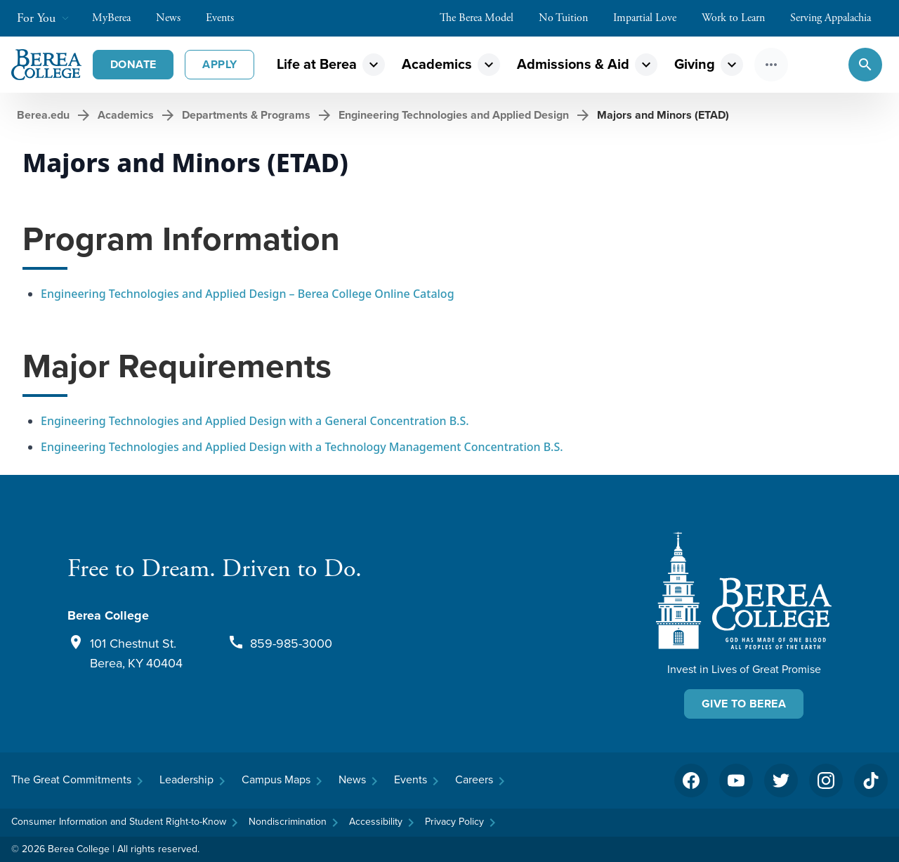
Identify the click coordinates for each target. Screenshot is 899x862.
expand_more (373, 64)
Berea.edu (43, 115)
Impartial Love (651, 18)
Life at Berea (317, 64)
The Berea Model (483, 18)
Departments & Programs (246, 115)
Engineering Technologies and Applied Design (454, 115)
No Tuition (570, 18)
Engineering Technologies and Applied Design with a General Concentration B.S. (255, 421)
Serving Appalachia (837, 18)
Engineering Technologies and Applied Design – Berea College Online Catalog (247, 293)
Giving (694, 64)
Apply (219, 64)
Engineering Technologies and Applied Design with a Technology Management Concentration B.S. (302, 447)
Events (227, 18)
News (175, 18)
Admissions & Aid (573, 64)
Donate (133, 64)
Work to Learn (740, 18)
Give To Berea (744, 704)
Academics (437, 64)
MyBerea (118, 18)
